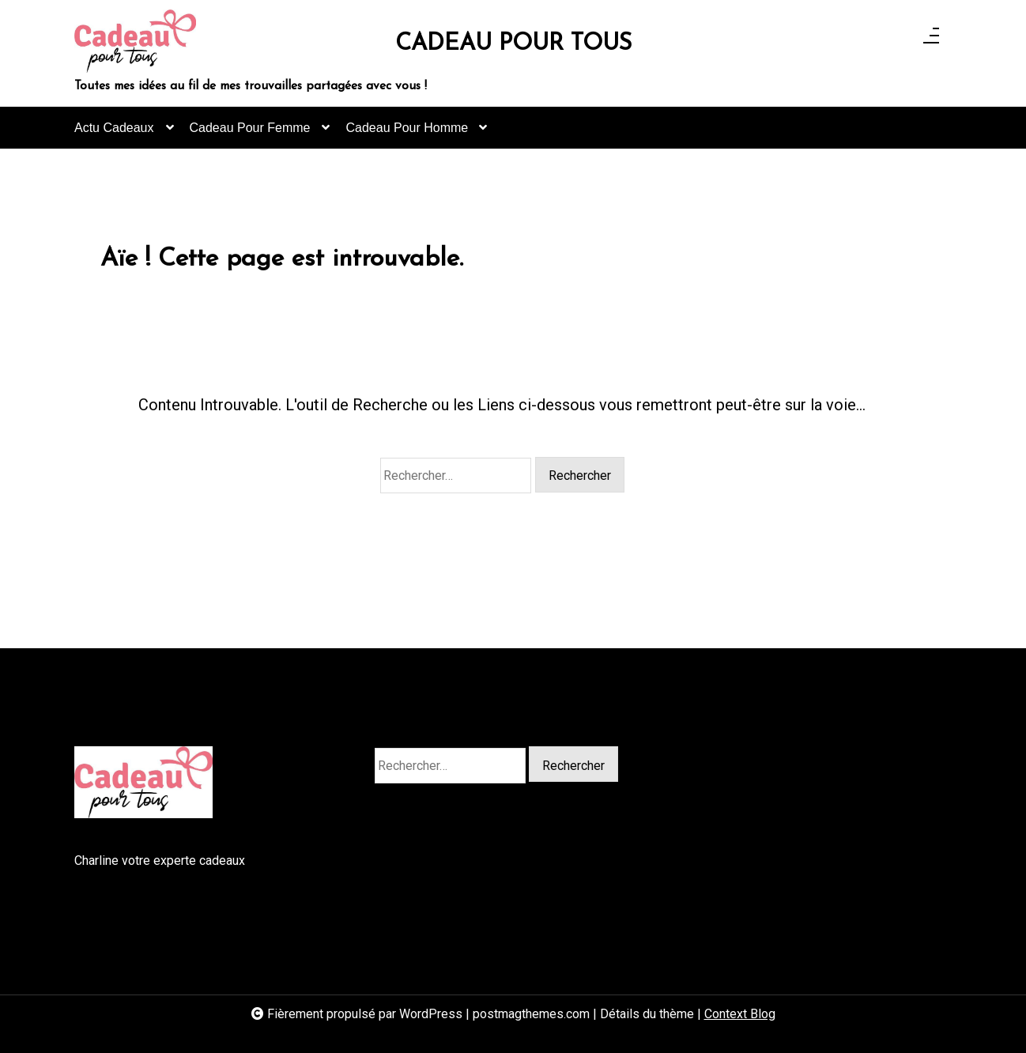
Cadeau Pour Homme (406, 135)
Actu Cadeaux (114, 135)
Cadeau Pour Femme (250, 135)
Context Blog (739, 1013)
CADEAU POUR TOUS (513, 43)
